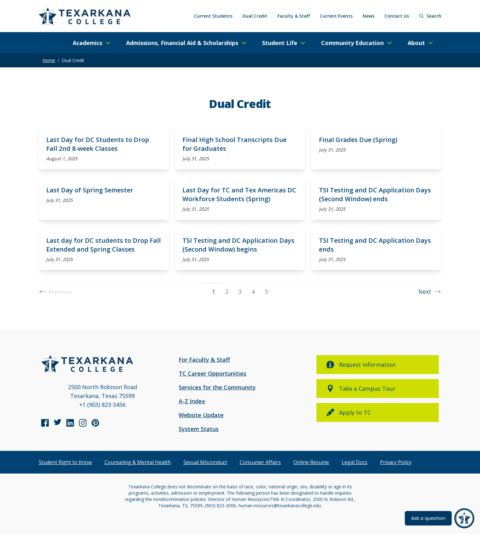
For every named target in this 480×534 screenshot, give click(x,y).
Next (429, 291)
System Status (199, 429)
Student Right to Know (65, 462)
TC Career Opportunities (212, 373)
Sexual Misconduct (205, 462)
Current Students (213, 16)
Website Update (201, 415)
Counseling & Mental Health (137, 462)
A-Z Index (192, 401)
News (368, 16)
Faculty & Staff (293, 16)
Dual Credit (255, 16)
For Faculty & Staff (204, 359)
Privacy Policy (395, 462)
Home (48, 60)
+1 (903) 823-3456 (102, 404)
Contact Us (396, 16)
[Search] (430, 16)
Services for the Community (217, 387)
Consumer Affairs (260, 462)
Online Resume (311, 462)
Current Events (336, 16)
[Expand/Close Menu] (92, 43)
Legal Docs (354, 462)
